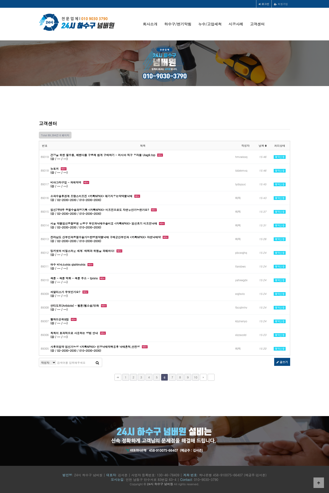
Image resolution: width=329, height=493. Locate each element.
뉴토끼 (55, 168)
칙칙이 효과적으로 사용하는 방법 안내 (74, 333)
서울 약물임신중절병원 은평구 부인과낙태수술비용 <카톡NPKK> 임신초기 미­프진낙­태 (104, 223)
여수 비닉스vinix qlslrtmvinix (68, 264)
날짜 (263, 145)
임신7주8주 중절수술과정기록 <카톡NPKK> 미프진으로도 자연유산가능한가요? (100, 210)
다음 (203, 377)
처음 (117, 377)
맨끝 (211, 377)
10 (195, 377)
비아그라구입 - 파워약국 (66, 182)
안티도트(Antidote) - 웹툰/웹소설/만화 (75, 305)
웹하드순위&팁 (60, 319)
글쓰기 (282, 362)
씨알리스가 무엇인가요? (65, 292)
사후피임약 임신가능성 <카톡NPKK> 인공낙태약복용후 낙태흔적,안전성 (95, 347)
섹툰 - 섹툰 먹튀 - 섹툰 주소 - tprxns (74, 278)
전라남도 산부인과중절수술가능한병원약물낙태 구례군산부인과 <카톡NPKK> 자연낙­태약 (106, 237)
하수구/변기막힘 (177, 24)
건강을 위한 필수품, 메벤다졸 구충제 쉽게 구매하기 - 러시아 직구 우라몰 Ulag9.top (103, 155)
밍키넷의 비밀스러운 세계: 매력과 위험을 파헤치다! (82, 251)
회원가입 (281, 4)
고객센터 (257, 24)
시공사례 (235, 24)
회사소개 (150, 24)
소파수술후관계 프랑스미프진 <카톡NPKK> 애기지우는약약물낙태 (91, 196)
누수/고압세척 (210, 24)
